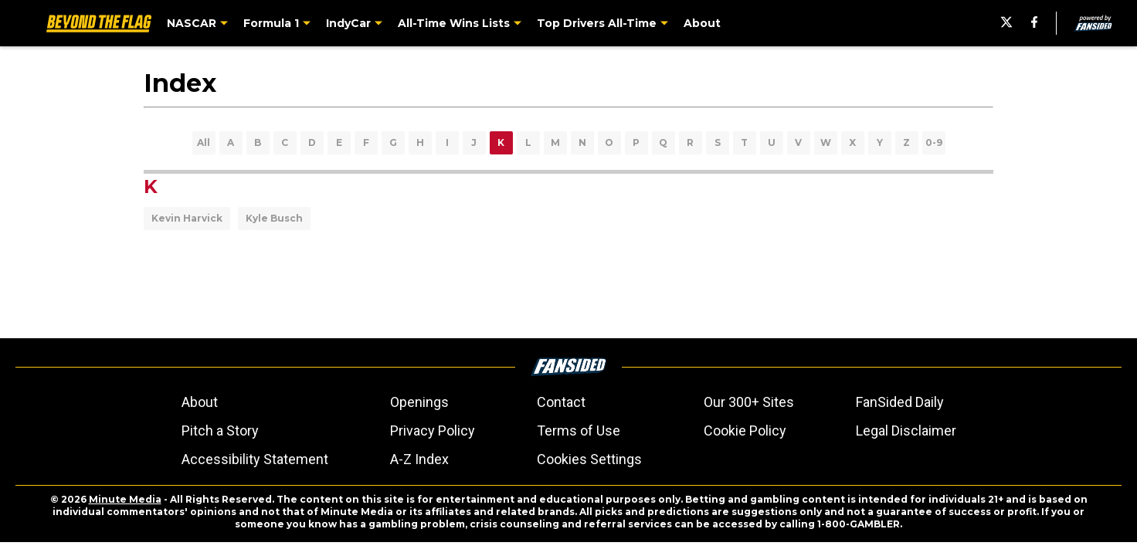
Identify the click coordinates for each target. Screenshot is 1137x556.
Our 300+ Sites (749, 402)
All (203, 142)
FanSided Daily (900, 402)
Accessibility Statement (255, 459)
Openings (419, 402)
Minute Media (125, 499)
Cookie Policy (745, 430)
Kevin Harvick (186, 218)
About (200, 402)
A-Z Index (419, 459)
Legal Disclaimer (906, 430)
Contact (561, 402)
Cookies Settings (589, 459)
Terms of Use (578, 430)
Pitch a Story (220, 430)
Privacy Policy (432, 430)
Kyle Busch (274, 218)
